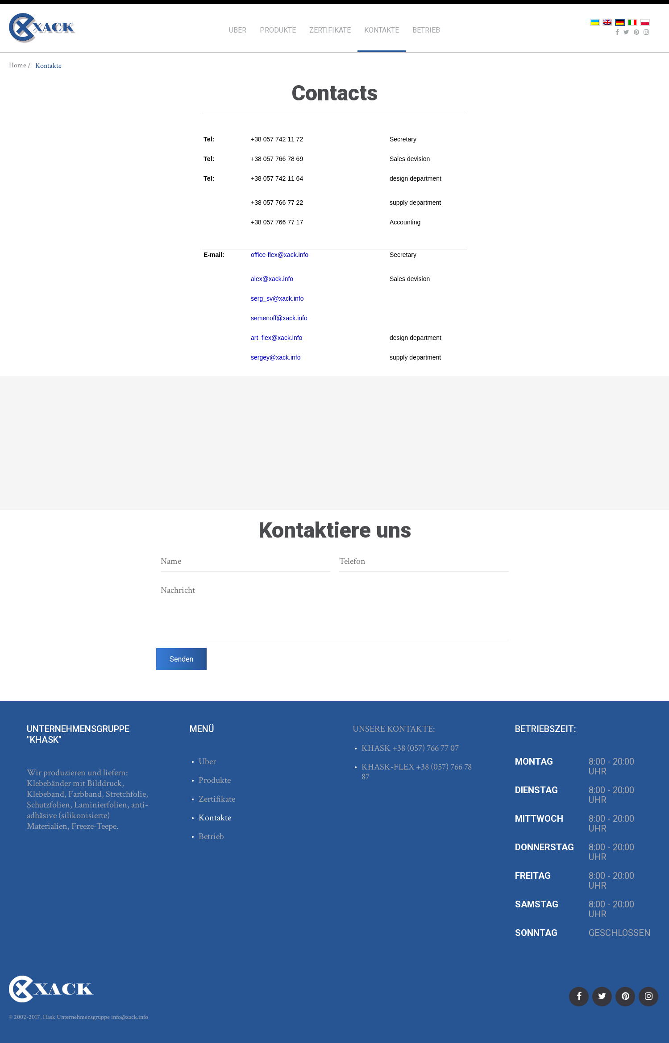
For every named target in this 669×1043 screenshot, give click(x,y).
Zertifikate (330, 30)
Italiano (632, 22)
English (607, 22)
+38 (399, 748)
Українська (595, 22)
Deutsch (620, 22)
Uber (237, 30)
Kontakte (381, 30)
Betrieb (426, 30)
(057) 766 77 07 (433, 748)
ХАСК (42, 28)
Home (17, 66)
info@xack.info (129, 1017)
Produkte (278, 30)
